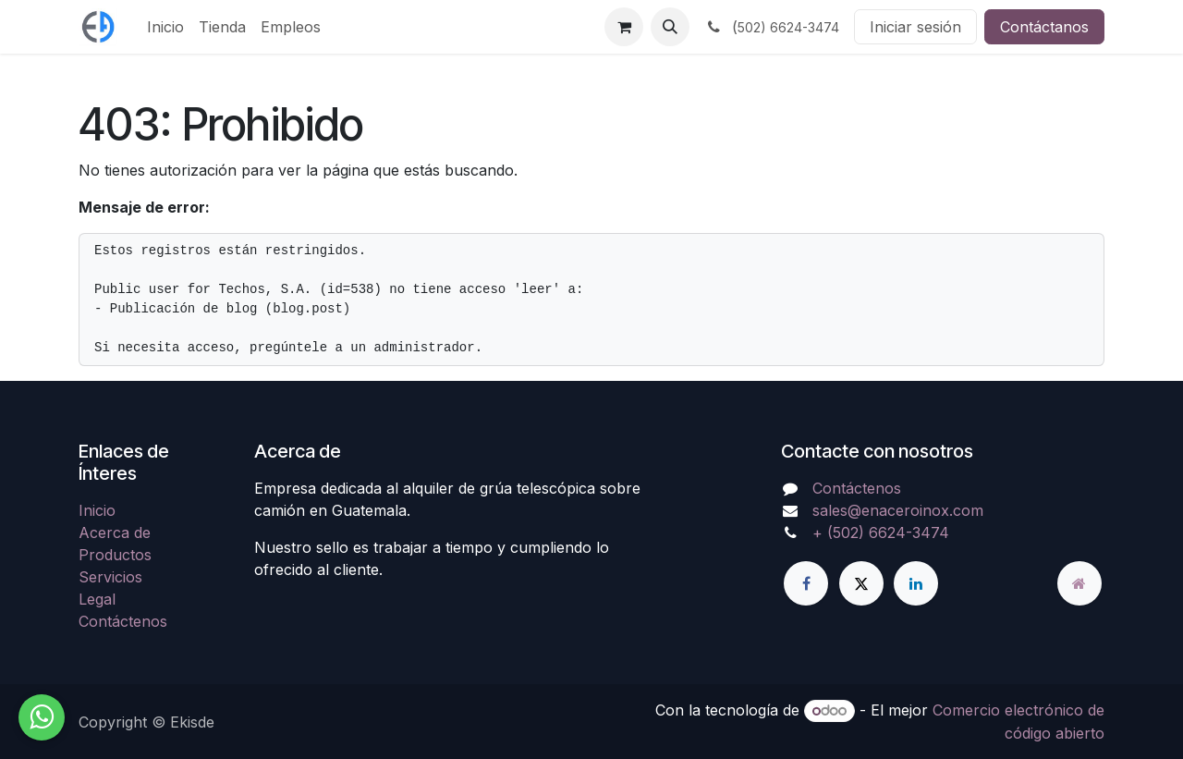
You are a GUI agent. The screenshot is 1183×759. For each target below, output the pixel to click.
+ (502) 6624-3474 (880, 532)
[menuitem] (165, 26)
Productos (115, 554)
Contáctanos (1044, 27)
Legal (97, 599)
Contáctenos (123, 621)
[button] (670, 26)
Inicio (97, 510)
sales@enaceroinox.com (897, 510)
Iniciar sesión (915, 27)
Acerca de (115, 532)
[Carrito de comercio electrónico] (623, 26)
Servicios (110, 577)
